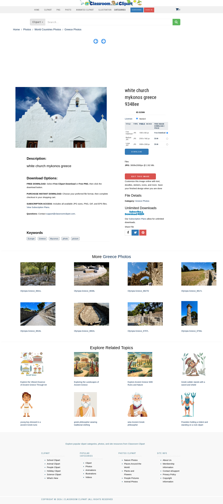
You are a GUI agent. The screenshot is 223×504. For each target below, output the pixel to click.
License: (129, 118)
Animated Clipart (85, 10)
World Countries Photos (47, 29)
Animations (91, 470)
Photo (68, 10)
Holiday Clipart (54, 471)
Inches (149, 124)
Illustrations (91, 473)
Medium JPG (128, 139)
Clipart (48, 10)
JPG (134, 133)
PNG (58, 10)
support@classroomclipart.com (60, 214)
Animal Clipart (53, 464)
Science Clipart (54, 474)
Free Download (129, 133)
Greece (42, 238)
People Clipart (53, 467)
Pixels (142, 124)
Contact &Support (171, 471)
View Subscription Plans (38, 207)
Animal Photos (131, 481)
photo (65, 238)
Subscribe (137, 10)
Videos (89, 477)
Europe (31, 238)
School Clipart (53, 460)
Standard (142, 119)
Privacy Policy (169, 474)
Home (36, 10)
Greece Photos (72, 29)
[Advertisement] (111, 66)
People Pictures (131, 478)
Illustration (105, 10)
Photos (27, 29)
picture (75, 238)
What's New (52, 478)
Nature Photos (131, 460)
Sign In (149, 10)
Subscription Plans (137, 219)
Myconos (54, 238)
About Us (167, 460)
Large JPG (128, 144)
